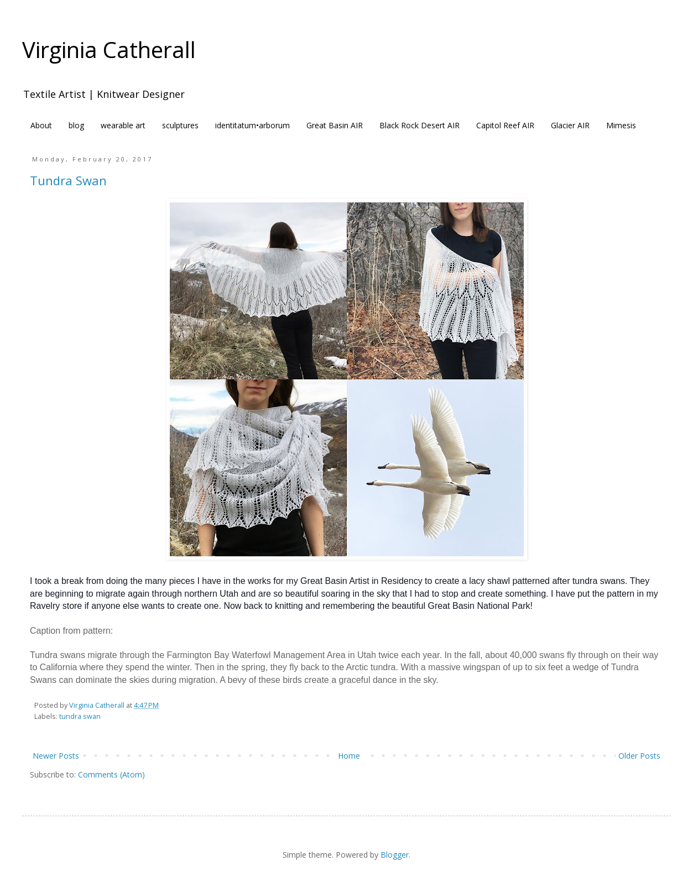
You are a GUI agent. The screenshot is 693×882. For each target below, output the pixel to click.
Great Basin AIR (334, 125)
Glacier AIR (570, 125)
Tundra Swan (68, 180)
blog (76, 125)
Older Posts (639, 755)
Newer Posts (56, 755)
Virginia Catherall (109, 49)
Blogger (395, 854)
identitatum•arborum (252, 125)
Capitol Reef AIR (505, 125)
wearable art (123, 125)
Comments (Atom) (111, 774)
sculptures (180, 125)
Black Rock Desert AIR (419, 125)
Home (349, 755)
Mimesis (621, 125)
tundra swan (80, 716)
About (41, 125)
